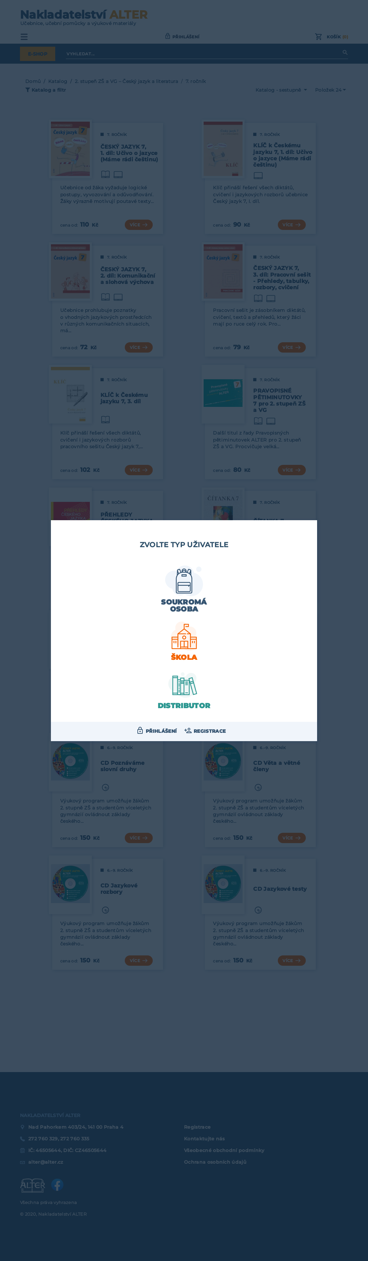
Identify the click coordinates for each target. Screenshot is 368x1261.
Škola (184, 657)
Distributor (184, 705)
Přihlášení (161, 731)
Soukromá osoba (184, 605)
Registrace (210, 731)
